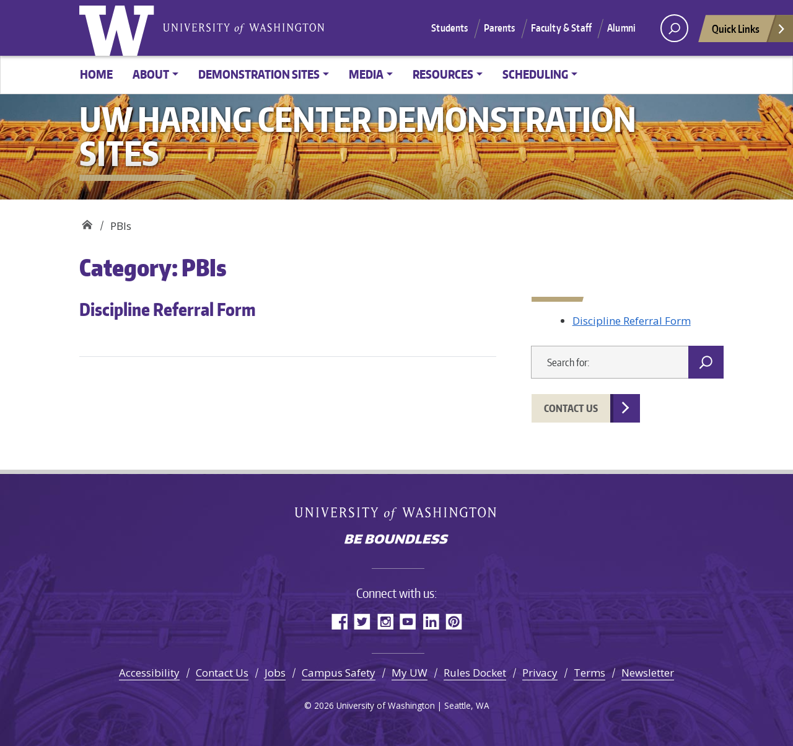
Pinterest (453, 621)
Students (449, 28)
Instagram (385, 621)
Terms (589, 672)
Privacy (540, 672)
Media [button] (366, 74)
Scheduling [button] (535, 74)
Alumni (621, 28)
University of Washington (119, 28)
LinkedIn (431, 621)
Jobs (275, 672)
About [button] (151, 74)
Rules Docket (475, 672)
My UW (409, 672)
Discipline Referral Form (167, 309)
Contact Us (571, 408)
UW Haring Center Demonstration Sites (87, 221)
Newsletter (647, 672)
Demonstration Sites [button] (259, 74)
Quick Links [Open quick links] (749, 32)
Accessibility (149, 672)
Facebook (339, 621)
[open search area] (674, 28)
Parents (499, 28)
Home (96, 74)
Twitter (362, 621)
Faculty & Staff (561, 28)
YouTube (408, 621)
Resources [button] (443, 74)
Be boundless (396, 540)
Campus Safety (338, 672)
